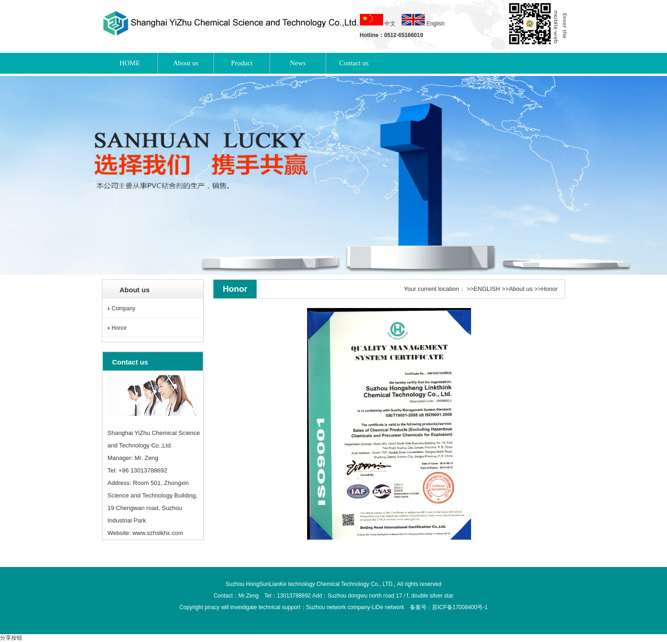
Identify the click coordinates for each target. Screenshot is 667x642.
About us (520, 288)
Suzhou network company (338, 607)
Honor (119, 328)
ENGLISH (487, 288)
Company (123, 308)
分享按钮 (11, 638)
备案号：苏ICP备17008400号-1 (449, 607)
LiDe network (388, 607)
